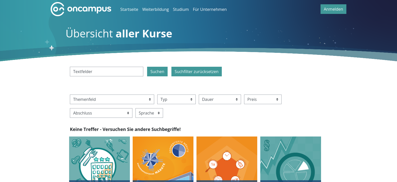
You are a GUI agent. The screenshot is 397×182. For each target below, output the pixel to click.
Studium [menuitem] (181, 9)
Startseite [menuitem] (129, 9)
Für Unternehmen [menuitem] (210, 9)
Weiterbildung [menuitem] (155, 9)
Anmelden (333, 9)
